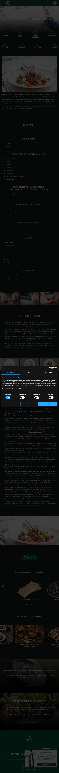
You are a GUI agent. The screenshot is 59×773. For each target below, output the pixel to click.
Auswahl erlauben (29, 404)
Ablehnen (11, 404)
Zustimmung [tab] (10, 372)
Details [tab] (29, 372)
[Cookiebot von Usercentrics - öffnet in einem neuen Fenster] (50, 368)
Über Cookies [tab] (49, 372)
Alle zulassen (48, 404)
